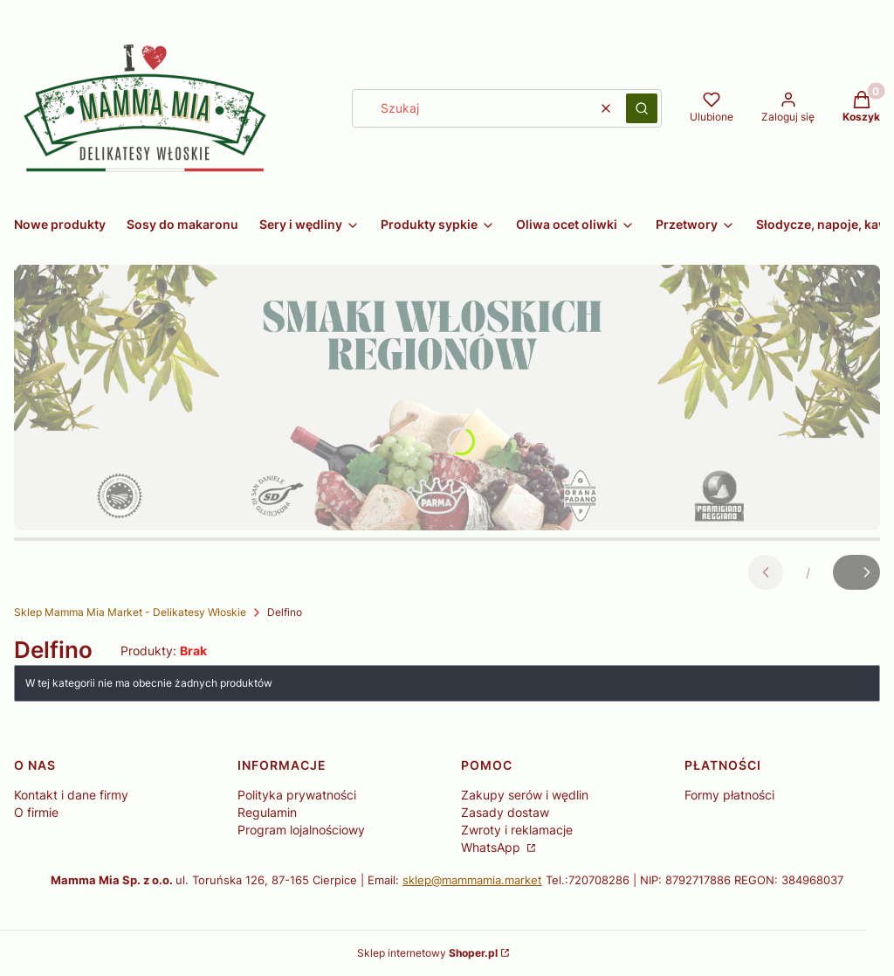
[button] (641, 108)
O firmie (36, 812)
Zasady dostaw (505, 812)
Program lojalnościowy (301, 829)
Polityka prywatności (296, 794)
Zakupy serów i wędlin (524, 794)
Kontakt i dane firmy (71, 794)
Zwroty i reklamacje (517, 829)
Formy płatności (729, 794)
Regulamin (267, 812)
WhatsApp (492, 847)
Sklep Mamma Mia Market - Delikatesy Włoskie (130, 612)
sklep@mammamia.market (472, 880)
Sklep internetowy (427, 952)
